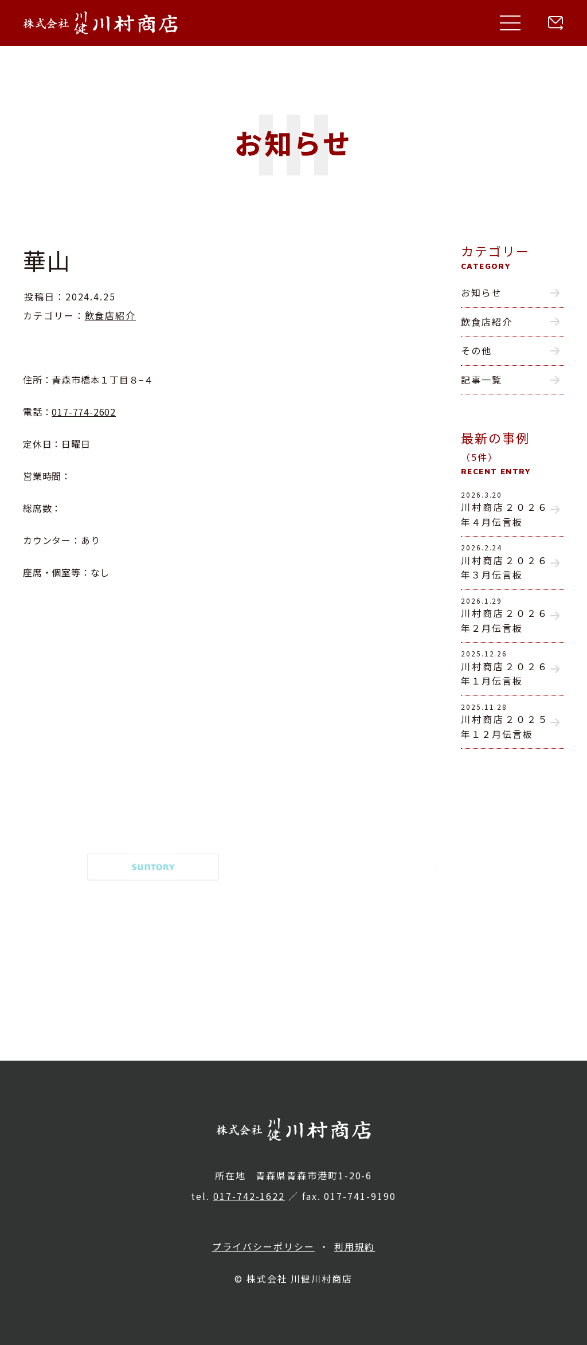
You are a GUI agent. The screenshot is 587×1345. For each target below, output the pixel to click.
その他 (476, 350)
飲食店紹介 (110, 315)
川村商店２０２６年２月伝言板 (504, 615)
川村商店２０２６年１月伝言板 (504, 667)
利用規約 (354, 1246)
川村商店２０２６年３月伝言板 (504, 561)
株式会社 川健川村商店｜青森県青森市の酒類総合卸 (100, 22)
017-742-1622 (249, 1196)
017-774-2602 (84, 412)
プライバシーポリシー (263, 1246)
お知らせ (481, 292)
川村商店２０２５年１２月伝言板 (504, 721)
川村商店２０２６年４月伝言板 (504, 509)
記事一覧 (481, 379)
